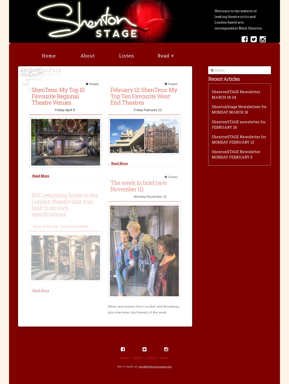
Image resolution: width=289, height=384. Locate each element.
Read (165, 358)
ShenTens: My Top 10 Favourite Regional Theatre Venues (58, 96)
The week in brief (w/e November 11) (138, 186)
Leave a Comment (74, 226)
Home (124, 358)
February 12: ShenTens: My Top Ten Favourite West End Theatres (143, 96)
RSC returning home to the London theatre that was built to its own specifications (65, 204)
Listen (152, 358)
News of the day (45, 226)
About (138, 358)
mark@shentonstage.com (155, 366)
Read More (40, 176)
